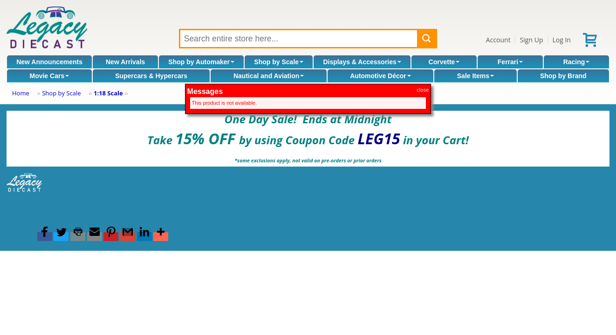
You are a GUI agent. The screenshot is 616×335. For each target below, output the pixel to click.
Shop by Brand (563, 76)
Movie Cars (49, 76)
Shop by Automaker (201, 62)
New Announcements (49, 62)
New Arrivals (125, 62)
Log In (561, 39)
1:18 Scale (108, 93)
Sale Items (475, 76)
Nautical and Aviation (268, 76)
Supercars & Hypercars (151, 76)
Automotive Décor (380, 76)
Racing (576, 62)
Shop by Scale (278, 62)
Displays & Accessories (362, 62)
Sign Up (531, 39)
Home (20, 93)
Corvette (444, 62)
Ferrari (510, 62)
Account (498, 39)
